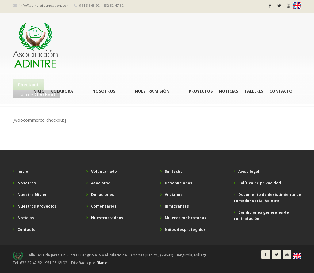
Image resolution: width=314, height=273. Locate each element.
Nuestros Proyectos (37, 206)
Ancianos (173, 194)
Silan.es (102, 262)
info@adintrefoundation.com (44, 5)
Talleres (253, 46)
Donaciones (102, 194)
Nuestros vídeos (107, 217)
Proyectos (201, 46)
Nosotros (130, 46)
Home (24, 94)
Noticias (228, 46)
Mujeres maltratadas (185, 217)
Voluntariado (104, 171)
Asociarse (100, 183)
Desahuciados (178, 183)
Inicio (78, 46)
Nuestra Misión (165, 46)
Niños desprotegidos (185, 229)
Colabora (101, 46)
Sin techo (174, 171)
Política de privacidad (259, 183)
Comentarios (104, 206)
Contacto (281, 46)
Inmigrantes (177, 206)
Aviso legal (248, 171)
